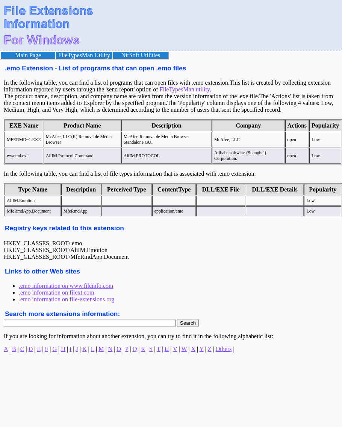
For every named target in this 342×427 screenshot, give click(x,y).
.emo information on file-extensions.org (66, 299)
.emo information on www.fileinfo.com (66, 286)
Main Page (28, 55)
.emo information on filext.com (56, 292)
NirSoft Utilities (140, 55)
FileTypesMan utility (185, 89)
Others (224, 349)
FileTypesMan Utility (84, 55)
